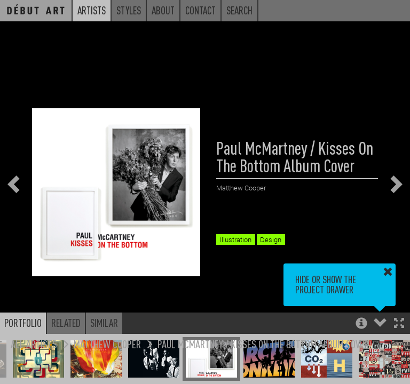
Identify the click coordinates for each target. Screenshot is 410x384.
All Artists (34, 344)
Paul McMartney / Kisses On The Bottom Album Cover (263, 344)
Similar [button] (104, 323)
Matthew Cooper (107, 344)
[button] (399, 324)
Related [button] (66, 323)
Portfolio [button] (23, 323)
